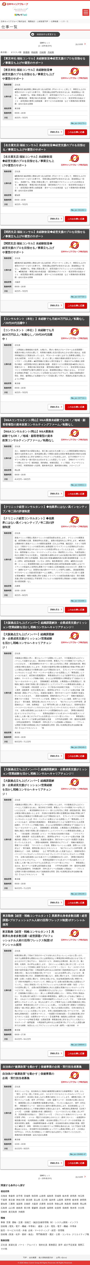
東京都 (11, 1200)
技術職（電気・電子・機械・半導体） (19, 1226)
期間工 (81, 1245)
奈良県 (50, 1204)
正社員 (4, 1245)
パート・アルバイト (27, 1245)
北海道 (4, 1196)
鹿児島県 (12, 1212)
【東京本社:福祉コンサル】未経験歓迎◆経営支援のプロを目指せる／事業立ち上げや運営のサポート (44, 60)
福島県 (50, 1196)
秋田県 (35, 1196)
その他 (4, 1249)
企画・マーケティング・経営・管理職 (46, 1230)
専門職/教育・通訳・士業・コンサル (53, 1234)
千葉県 (4, 1200)
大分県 (81, 1208)
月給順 (51, 52)
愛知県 (4, 1204)
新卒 (60, 1245)
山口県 (11, 1208)
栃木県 (65, 1196)
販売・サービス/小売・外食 (14, 1230)
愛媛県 (35, 1208)
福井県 (52, 1200)
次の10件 (79, 44)
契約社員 (43, 1245)
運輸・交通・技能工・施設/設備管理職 (30, 1222)
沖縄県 (21, 1212)
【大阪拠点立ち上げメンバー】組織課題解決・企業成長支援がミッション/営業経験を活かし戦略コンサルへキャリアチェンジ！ (45, 625)
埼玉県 (81, 1196)
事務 (3, 1222)
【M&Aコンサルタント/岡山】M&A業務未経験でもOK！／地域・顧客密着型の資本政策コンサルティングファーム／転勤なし (44, 422)
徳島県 (19, 1208)
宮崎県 (4, 1212)
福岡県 (50, 1208)
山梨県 (60, 1200)
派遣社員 (12, 1245)
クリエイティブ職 (80, 1234)
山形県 (42, 1196)
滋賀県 (19, 1204)
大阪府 (35, 1204)
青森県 (11, 1196)
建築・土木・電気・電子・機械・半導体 (57, 1226)
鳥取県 (68, 1204)
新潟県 (29, 1200)
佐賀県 (58, 1208)
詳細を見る (54, 132)
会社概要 (32, 1257)
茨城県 (58, 1196)
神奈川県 (20, 1200)
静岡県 (83, 1200)
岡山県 (83, 1204)
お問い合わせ (61, 1257)
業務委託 (53, 1245)
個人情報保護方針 (46, 1257)
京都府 (27, 1204)
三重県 (11, 1204)
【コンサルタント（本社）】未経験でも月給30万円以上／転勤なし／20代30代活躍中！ (44, 321)
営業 (8, 1222)
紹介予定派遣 (70, 1245)
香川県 (27, 1208)
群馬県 (73, 1196)
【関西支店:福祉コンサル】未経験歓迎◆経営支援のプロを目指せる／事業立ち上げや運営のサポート (44, 234)
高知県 (42, 1208)
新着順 (26, 52)
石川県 (44, 1200)
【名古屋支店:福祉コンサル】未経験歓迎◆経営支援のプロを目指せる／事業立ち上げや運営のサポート (44, 147)
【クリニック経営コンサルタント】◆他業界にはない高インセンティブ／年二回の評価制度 (45, 509)
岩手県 (19, 1196)
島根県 (75, 1204)
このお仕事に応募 (75, 132)
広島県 (4, 1208)
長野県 (68, 1200)
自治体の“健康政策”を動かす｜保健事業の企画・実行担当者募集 (42, 1066)
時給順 (34, 52)
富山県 (37, 1200)
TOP (25, 1257)
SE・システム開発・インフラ (64, 1222)
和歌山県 (59, 1204)
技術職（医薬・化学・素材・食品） (18, 1234)
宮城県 (27, 1196)
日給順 (43, 52)
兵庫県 (42, 1204)
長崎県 (65, 1208)
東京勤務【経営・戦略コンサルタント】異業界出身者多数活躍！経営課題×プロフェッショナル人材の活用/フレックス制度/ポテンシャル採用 (45, 920)
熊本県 (73, 1208)
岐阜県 (75, 1200)
